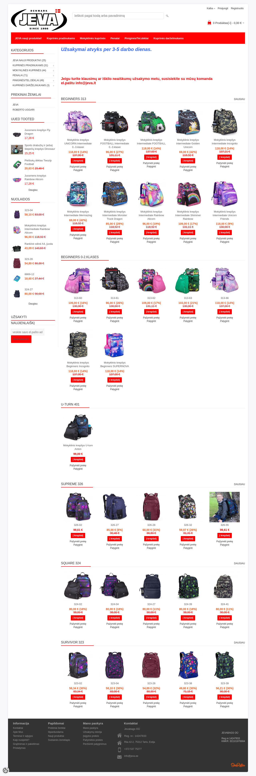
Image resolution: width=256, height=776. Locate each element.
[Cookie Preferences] (5, 770)
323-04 (29, 210)
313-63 (188, 298)
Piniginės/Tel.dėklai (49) (28, 80)
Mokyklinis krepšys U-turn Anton (78, 447)
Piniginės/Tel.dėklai (137, 38)
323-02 (78, 683)
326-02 (78, 524)
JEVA (15, 104)
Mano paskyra (90, 728)
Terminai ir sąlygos (23, 736)
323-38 (188, 683)
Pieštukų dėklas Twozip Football (38, 162)
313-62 (151, 298)
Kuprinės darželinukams (169, 38)
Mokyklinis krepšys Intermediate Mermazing (78, 213)
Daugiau (33, 190)
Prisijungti (223, 8)
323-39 (225, 683)
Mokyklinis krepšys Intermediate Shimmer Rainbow (188, 215)
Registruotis (237, 8)
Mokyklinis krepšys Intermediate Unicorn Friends (225, 215)
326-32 (188, 524)
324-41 (225, 604)
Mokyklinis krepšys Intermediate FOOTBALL (151, 141)
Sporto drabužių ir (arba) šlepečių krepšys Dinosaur (40, 147)
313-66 (225, 298)
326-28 (151, 524)
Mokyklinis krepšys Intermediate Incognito (225, 141)
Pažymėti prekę (78, 166)
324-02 (78, 604)
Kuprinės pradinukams (61, 38)
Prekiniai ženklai (56, 728)
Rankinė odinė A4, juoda (39, 243)
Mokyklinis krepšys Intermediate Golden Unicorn (188, 143)
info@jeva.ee (131, 756)
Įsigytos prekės (91, 736)
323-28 (29, 259)
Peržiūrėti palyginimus (94, 744)
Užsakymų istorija (92, 732)
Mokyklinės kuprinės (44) (29, 70)
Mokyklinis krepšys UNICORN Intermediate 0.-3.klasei (78, 143)
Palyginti (77, 170)
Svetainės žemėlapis (59, 740)
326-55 (225, 524)
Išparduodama (55, 732)
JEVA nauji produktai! (28, 38)
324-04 (115, 604)
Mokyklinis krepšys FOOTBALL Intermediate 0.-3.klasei (114, 143)
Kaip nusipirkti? (21, 740)
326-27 (115, 524)
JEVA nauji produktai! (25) (29, 60)
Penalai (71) (20, 75)
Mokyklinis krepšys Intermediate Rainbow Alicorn (37, 229)
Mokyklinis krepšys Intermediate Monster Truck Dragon (114, 215)
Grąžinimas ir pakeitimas (26, 744)
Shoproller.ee (238, 765)
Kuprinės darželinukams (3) (31, 85)
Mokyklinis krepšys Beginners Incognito (78, 364)
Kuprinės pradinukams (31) (30, 65)
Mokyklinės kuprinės (93, 38)
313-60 (78, 298)
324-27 (29, 289)
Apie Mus (18, 732)
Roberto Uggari (24, 109)
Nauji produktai (56, 736)
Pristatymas (19, 748)
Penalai (115, 38)
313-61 (115, 298)
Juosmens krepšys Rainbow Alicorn (35, 177)
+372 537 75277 (133, 749)
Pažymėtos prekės (93, 740)
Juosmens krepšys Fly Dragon (37, 132)
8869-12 (29, 274)
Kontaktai (18, 728)
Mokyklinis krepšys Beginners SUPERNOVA (114, 364)
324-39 (188, 604)
